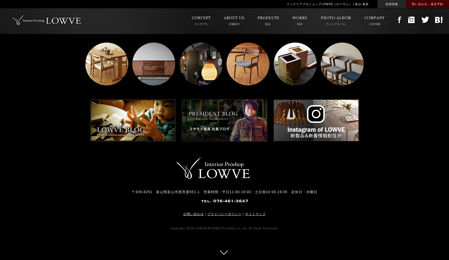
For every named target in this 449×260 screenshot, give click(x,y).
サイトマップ (255, 214)
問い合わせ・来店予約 (427, 4)
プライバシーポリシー (224, 214)
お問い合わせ (193, 214)
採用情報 (391, 4)
